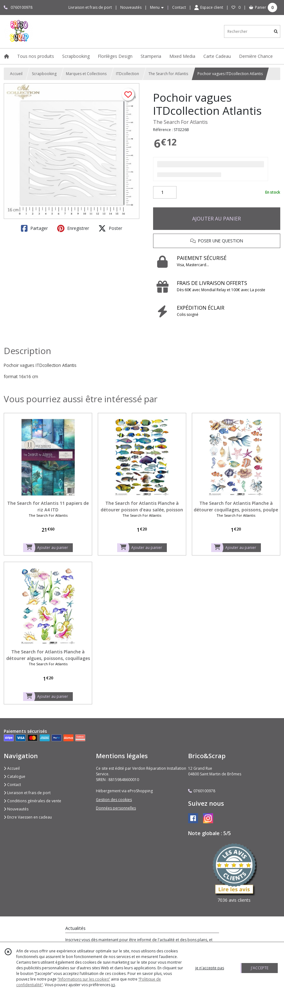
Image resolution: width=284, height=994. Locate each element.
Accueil (16, 73)
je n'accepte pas (209, 968)
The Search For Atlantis (180, 122)
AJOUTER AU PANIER (216, 218)
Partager (34, 228)
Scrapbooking (44, 73)
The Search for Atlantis (168, 73)
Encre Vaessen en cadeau (28, 817)
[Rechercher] (276, 31)
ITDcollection (127, 73)
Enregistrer (73, 228)
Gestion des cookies (114, 799)
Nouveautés (16, 809)
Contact (179, 7)
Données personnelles (116, 808)
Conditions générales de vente (32, 801)
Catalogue (14, 776)
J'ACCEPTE (259, 968)
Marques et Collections (86, 73)
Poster (110, 228)
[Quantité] (165, 192)
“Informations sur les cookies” (83, 979)
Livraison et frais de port (27, 792)
